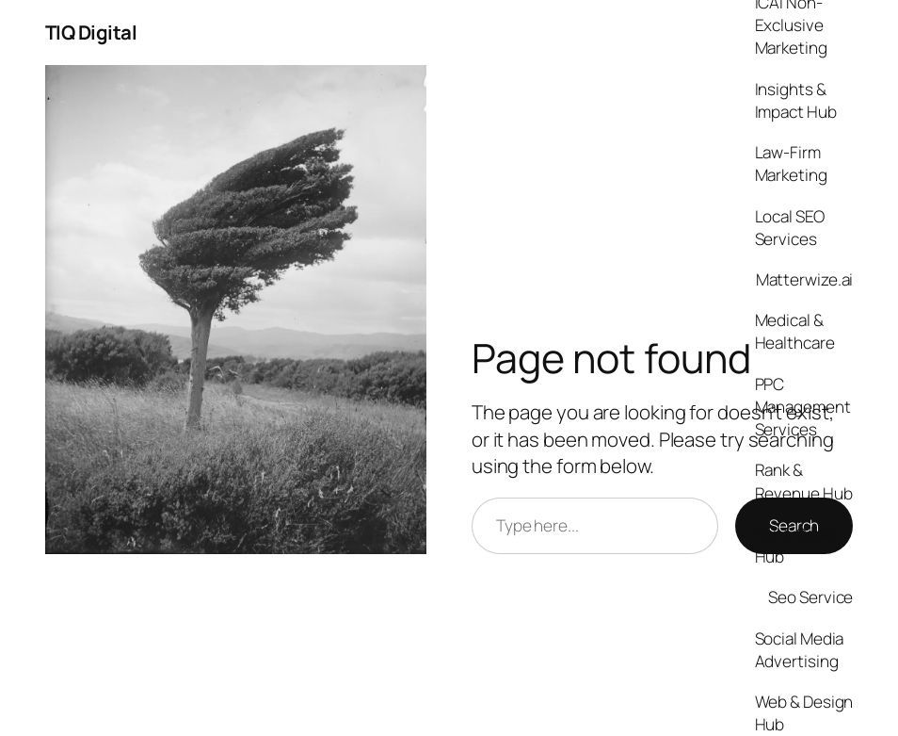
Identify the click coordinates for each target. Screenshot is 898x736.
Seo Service (810, 597)
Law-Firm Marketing (791, 163)
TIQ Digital (91, 32)
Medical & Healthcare (795, 331)
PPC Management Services (803, 406)
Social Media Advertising (799, 650)
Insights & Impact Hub (796, 100)
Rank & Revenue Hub (804, 481)
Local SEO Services (790, 227)
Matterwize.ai (805, 279)
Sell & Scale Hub (795, 545)
